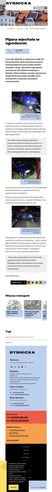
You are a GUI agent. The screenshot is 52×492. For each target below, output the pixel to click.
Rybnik (7, 337)
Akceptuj (13, 487)
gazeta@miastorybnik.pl (22, 394)
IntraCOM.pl (42, 487)
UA (42, 8)
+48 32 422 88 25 (19, 420)
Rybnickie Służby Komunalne (19, 435)
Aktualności (20, 28)
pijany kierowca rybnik (28, 337)
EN (38, 8)
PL (46, 8)
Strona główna (11, 28)
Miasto (27, 28)
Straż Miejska (13, 433)
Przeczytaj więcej (14, 466)
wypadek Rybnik (19, 337)
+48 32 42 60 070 (18, 403)
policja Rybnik (12, 337)
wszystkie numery (13, 440)
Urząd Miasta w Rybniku (17, 430)
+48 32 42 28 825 (18, 392)
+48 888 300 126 (19, 417)
